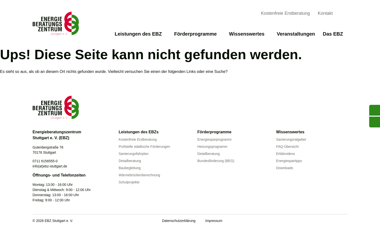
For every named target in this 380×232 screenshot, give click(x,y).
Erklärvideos (285, 154)
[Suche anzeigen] (344, 14)
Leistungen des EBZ (140, 34)
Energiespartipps (289, 161)
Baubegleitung (130, 168)
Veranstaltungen (296, 34)
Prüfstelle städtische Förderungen (144, 147)
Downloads (284, 168)
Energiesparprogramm (214, 139)
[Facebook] (324, 221)
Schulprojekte (129, 182)
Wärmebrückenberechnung (139, 175)
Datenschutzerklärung (179, 221)
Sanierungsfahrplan (133, 154)
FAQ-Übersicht (287, 147)
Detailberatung (130, 161)
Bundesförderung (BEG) (215, 161)
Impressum (213, 221)
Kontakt (325, 13)
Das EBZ (335, 34)
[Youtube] (314, 221)
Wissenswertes (249, 34)
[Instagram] (345, 221)
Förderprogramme (197, 34)
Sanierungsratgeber (291, 139)
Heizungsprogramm (212, 147)
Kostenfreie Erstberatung (285, 13)
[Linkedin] (335, 221)
